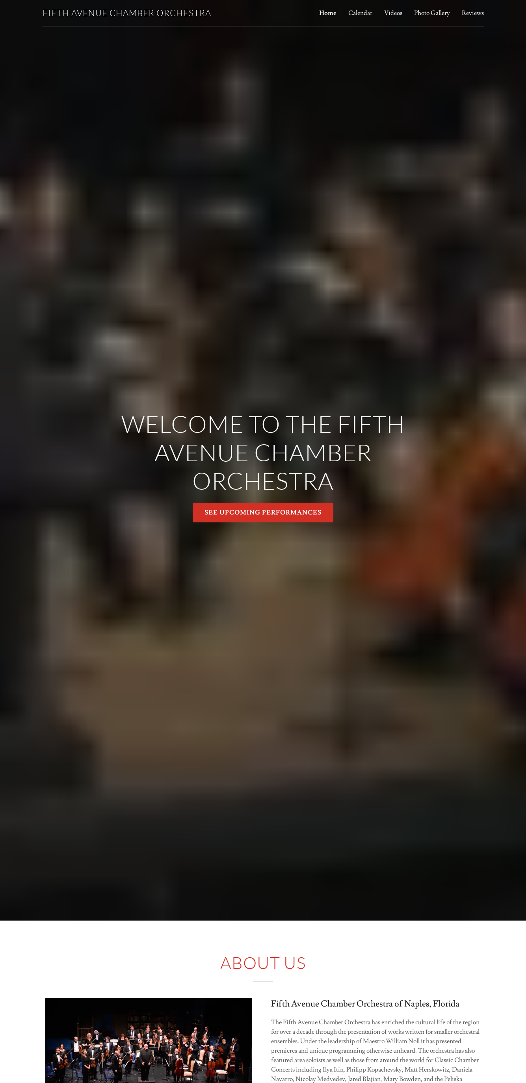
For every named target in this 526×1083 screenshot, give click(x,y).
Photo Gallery (432, 13)
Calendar (360, 13)
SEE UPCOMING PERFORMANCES (263, 512)
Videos (393, 13)
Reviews (473, 13)
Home (327, 13)
